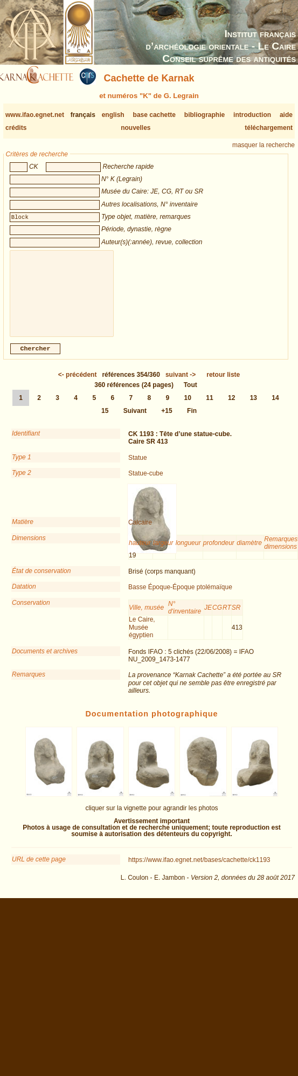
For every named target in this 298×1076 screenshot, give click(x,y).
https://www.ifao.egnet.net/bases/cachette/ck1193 (199, 868)
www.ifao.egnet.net (34, 115)
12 (231, 406)
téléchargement (269, 128)
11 (209, 406)
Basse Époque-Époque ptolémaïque (180, 595)
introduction (252, 115)
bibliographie (204, 115)
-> (180, 383)
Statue (137, 466)
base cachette (154, 115)
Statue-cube (145, 482)
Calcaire (140, 531)
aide (286, 115)
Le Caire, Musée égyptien (142, 635)
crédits (15, 128)
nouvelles (135, 128)
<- (77, 383)
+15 (166, 419)
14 (275, 406)
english (113, 115)
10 (187, 406)
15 (104, 419)
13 (253, 406)
